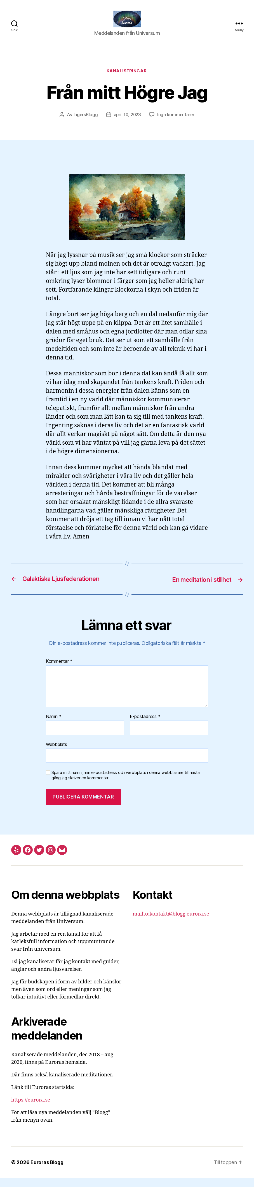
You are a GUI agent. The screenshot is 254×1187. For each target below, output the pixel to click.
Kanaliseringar (127, 79)
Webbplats (56, 753)
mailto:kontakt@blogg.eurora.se (171, 923)
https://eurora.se (30, 1109)
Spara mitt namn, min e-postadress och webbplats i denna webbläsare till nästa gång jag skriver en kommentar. (125, 784)
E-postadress (145, 725)
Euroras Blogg (47, 1171)
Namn (53, 725)
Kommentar (59, 670)
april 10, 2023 (127, 123)
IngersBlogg (84, 123)
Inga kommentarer (177, 123)
